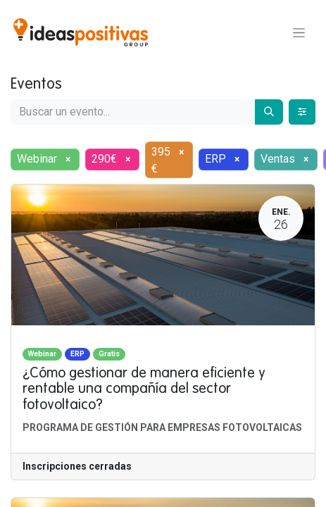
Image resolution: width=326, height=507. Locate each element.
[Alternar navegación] (299, 32)
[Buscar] (269, 112)
